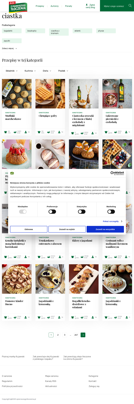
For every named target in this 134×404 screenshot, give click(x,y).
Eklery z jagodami (82, 240)
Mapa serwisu (51, 376)
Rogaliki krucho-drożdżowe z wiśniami (81, 304)
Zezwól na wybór (67, 229)
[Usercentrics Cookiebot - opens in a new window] (112, 173)
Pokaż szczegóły (111, 221)
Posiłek (61, 71)
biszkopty (32, 31)
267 (76, 335)
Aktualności (51, 386)
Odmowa (29, 229)
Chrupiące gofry (48, 115)
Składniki (10, 71)
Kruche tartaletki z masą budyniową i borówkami (15, 243)
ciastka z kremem (55, 32)
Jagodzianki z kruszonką (46, 302)
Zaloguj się (94, 386)
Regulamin (7, 381)
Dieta (45, 71)
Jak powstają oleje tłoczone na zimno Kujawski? (77, 357)
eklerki (77, 31)
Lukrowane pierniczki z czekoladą (112, 119)
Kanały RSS (50, 381)
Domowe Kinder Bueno (14, 302)
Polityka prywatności (12, 386)
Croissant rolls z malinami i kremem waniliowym (117, 243)
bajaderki (8, 31)
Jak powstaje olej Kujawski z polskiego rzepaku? (46, 357)
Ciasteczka (10, 113)
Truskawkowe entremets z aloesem (50, 242)
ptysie (101, 31)
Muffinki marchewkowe (13, 117)
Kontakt (92, 381)
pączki (7, 41)
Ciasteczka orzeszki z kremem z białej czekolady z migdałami (83, 120)
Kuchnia (29, 71)
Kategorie (93, 376)
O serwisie (7, 376)
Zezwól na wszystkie (105, 229)
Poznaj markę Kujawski (13, 356)
